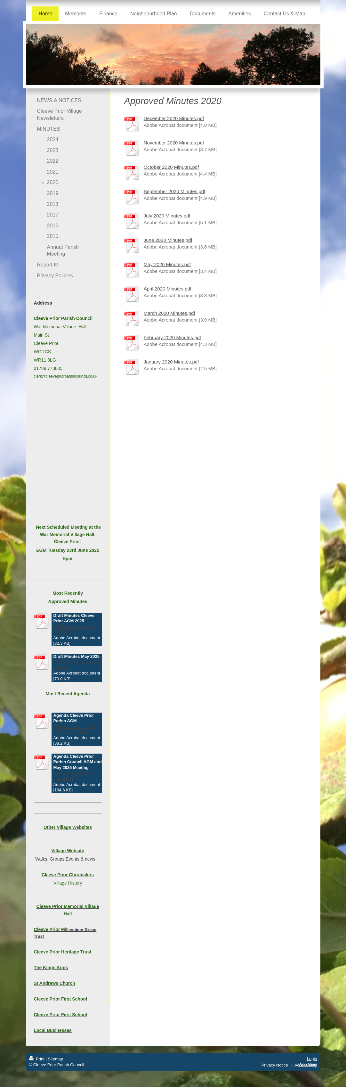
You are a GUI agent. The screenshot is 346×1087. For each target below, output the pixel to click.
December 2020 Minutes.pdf (174, 118)
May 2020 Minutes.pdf (167, 264)
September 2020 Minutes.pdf (174, 191)
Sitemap (55, 1059)
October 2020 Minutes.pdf (171, 167)
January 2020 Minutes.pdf (171, 361)
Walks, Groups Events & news (66, 859)
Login (312, 1058)
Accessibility (305, 1065)
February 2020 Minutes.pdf (172, 337)
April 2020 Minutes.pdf (167, 288)
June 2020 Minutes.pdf (168, 240)
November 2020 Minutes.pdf (174, 142)
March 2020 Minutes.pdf (169, 313)
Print (37, 1059)
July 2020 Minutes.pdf (167, 215)
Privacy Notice (275, 1065)
